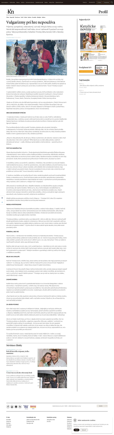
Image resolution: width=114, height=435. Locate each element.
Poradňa (34, 17)
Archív (100, 406)
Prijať (76, 430)
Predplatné (106, 2)
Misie (25, 17)
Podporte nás (30, 421)
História (8, 427)
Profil (22, 17)
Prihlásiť (99, 2)
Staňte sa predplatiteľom (86, 71)
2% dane (8, 425)
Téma (7, 17)
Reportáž (12, 17)
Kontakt (8, 419)
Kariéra (8, 423)
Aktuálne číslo (51, 419)
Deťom (43, 17)
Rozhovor (17, 17)
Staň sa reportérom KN (33, 419)
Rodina (29, 17)
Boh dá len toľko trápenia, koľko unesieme (92, 85)
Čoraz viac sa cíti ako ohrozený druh (19, 373)
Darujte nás (30, 423)
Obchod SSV (92, 2)
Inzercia (85, 2)
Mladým (39, 17)
